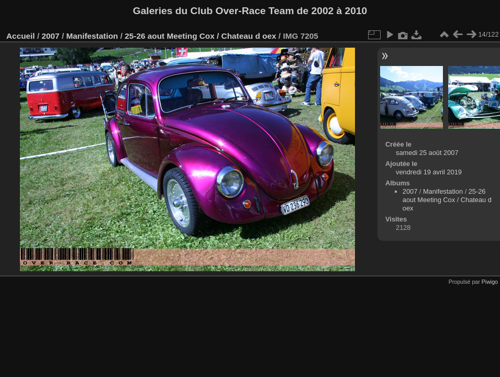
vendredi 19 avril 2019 (429, 172)
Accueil (20, 35)
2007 (50, 35)
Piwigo (490, 282)
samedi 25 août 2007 (427, 153)
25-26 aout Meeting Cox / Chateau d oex (200, 35)
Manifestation (92, 35)
